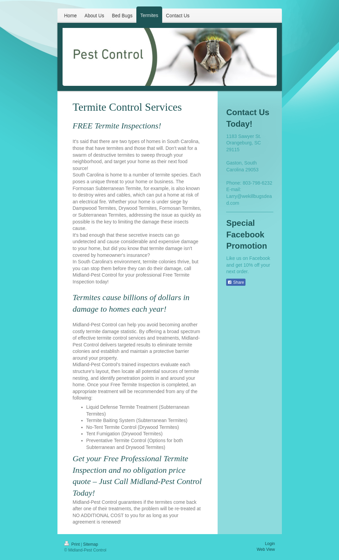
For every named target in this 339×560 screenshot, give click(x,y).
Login (270, 543)
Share (235, 282)
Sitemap (90, 544)
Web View (266, 549)
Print (72, 544)
